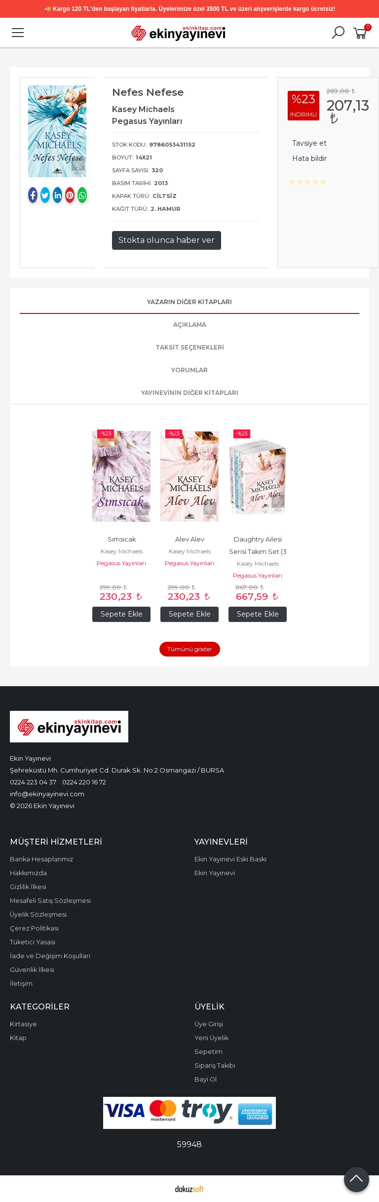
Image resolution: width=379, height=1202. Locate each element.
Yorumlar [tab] (189, 370)
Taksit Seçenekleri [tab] (189, 347)
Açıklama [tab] (189, 324)
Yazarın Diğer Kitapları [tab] (189, 302)
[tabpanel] (57, 131)
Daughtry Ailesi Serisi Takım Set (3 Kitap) (258, 552)
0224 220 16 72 (84, 782)
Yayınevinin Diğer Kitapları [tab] (189, 392)
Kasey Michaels (122, 551)
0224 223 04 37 (33, 782)
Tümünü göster (189, 649)
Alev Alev (189, 539)
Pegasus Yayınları (121, 563)
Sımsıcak (122, 539)
